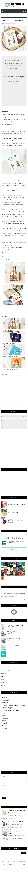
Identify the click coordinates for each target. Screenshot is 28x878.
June (4, 713)
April (4, 717)
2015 (3, 728)
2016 (3, 727)
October (5, 700)
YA (20, 858)
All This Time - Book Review (16, 520)
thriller (2, 685)
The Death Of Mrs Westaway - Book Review (12, 704)
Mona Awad (11, 596)
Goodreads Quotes (23, 599)
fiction (2, 667)
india (4, 864)
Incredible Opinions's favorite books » (19, 582)
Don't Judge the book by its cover (15, 652)
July (4, 712)
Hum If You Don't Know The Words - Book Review (14, 705)
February (5, 720)
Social (11, 858)
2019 (3, 723)
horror (2, 673)
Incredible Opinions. (18, 876)
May (4, 715)
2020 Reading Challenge (14, 538)
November (5, 699)
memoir (2, 676)
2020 (3, 697)
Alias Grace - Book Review (16, 512)
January (5, 722)
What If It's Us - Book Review (9, 708)
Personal (5, 858)
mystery (10, 502)
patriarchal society (20, 864)
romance (8, 256)
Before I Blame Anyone (13, 645)
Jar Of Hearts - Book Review (16, 504)
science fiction (15, 867)
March (4, 718)
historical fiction (11, 511)
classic (9, 861)
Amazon (16, 68)
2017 (3, 725)
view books (24, 550)
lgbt (2, 23)
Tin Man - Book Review (8, 707)
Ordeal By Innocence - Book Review (11, 710)
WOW (16, 858)
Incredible (9, 541)
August (4, 702)
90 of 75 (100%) (14, 549)
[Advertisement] (14, 450)
